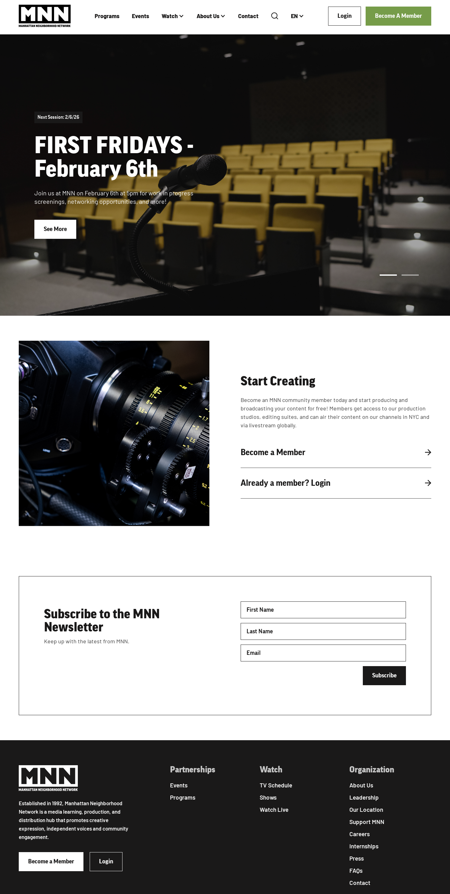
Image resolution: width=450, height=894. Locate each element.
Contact (248, 16)
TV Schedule (276, 785)
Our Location (366, 809)
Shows (268, 797)
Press (356, 858)
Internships (363, 846)
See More (55, 229)
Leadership (364, 797)
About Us (208, 16)
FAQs (355, 870)
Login (345, 16)
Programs (107, 16)
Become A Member (398, 16)
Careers (359, 833)
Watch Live (274, 809)
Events (140, 16)
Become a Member (51, 861)
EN (294, 16)
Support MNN (366, 821)
